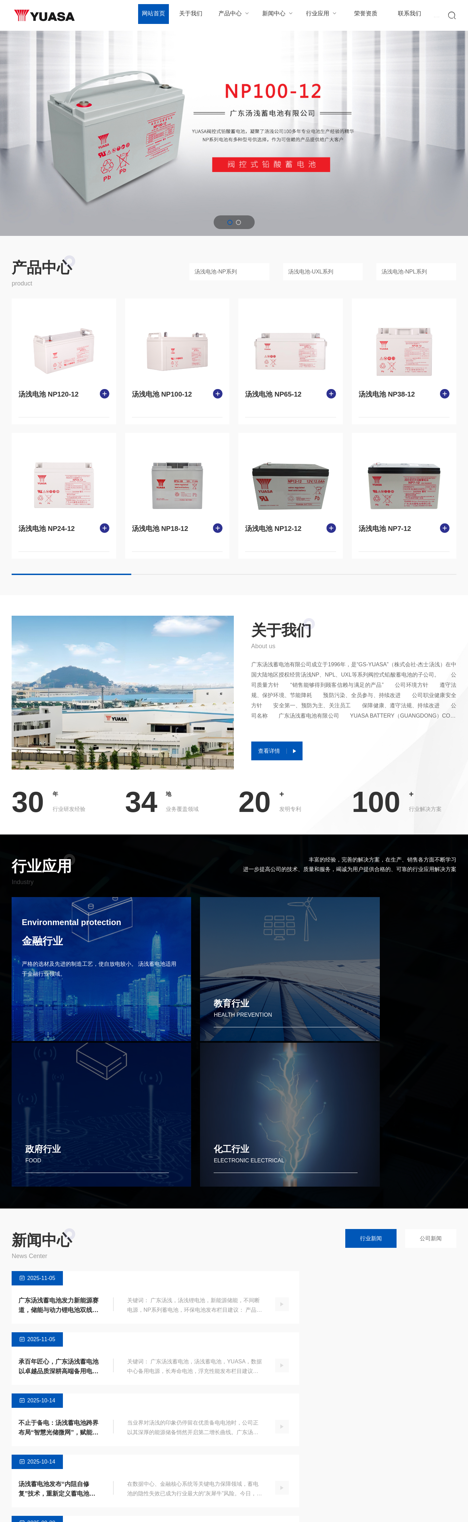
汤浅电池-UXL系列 (310, 272)
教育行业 (156, 1013)
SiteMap (447, 1509)
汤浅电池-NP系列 (216, 272)
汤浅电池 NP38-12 (387, 394)
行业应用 (318, 15)
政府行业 (270, 1013)
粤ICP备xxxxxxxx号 (184, 1509)
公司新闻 (431, 1101)
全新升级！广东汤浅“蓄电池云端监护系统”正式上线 (47, 1295)
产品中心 (232, 15)
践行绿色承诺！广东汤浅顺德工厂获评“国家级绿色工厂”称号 (277, 1295)
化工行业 (383, 1013)
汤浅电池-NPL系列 (404, 272)
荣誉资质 (361, 15)
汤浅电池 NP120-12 (48, 394)
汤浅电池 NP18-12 (160, 528)
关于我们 (189, 15)
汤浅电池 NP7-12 (385, 528)
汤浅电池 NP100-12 (162, 394)
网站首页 (153, 15)
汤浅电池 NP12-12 (273, 528)
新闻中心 (275, 15)
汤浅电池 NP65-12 (273, 394)
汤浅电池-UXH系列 (102, 1472)
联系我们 (404, 15)
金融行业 (45, 945)
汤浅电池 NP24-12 (46, 528)
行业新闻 (371, 1101)
